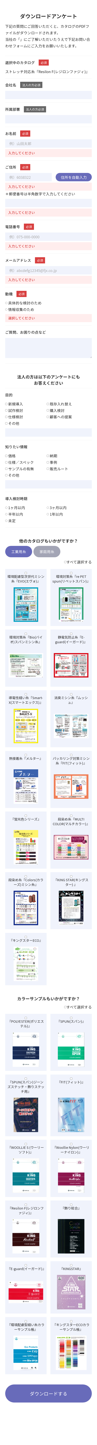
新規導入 (14, 410)
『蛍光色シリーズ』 (26, 824)
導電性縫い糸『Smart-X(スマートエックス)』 (26, 705)
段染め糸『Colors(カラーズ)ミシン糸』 (25, 887)
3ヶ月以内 (57, 514)
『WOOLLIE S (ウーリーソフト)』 (26, 1155)
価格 (10, 462)
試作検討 (14, 416)
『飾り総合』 (71, 1213)
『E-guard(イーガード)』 (26, 1274)
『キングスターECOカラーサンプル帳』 (71, 1332)
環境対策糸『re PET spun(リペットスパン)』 (71, 584)
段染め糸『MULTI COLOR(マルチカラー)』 (71, 827)
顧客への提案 (59, 423)
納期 (52, 462)
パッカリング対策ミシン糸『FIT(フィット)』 (71, 766)
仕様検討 (14, 423)
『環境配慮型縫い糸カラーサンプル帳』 (25, 1332)
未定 (10, 527)
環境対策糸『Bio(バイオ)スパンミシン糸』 (26, 645)
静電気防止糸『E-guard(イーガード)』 (71, 645)
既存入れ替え (59, 410)
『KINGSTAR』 (71, 1274)
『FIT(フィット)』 (71, 1087)
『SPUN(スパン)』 (71, 1026)
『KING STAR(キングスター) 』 (71, 887)
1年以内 (55, 520)
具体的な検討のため (23, 309)
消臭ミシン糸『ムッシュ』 (71, 705)
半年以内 (14, 520)
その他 (12, 429)
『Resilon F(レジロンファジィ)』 (26, 1216)
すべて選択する (78, 568)
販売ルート (57, 475)
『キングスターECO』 (26, 945)
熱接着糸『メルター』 (26, 763)
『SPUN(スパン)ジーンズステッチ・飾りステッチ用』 (25, 1092)
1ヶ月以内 (15, 514)
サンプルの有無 (19, 475)
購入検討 (56, 416)
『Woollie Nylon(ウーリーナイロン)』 (71, 1155)
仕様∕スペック (19, 468)
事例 (52, 468)
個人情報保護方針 (35, 39)
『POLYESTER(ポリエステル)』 (26, 1029)
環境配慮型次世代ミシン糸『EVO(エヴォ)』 (25, 584)
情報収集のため (19, 315)
